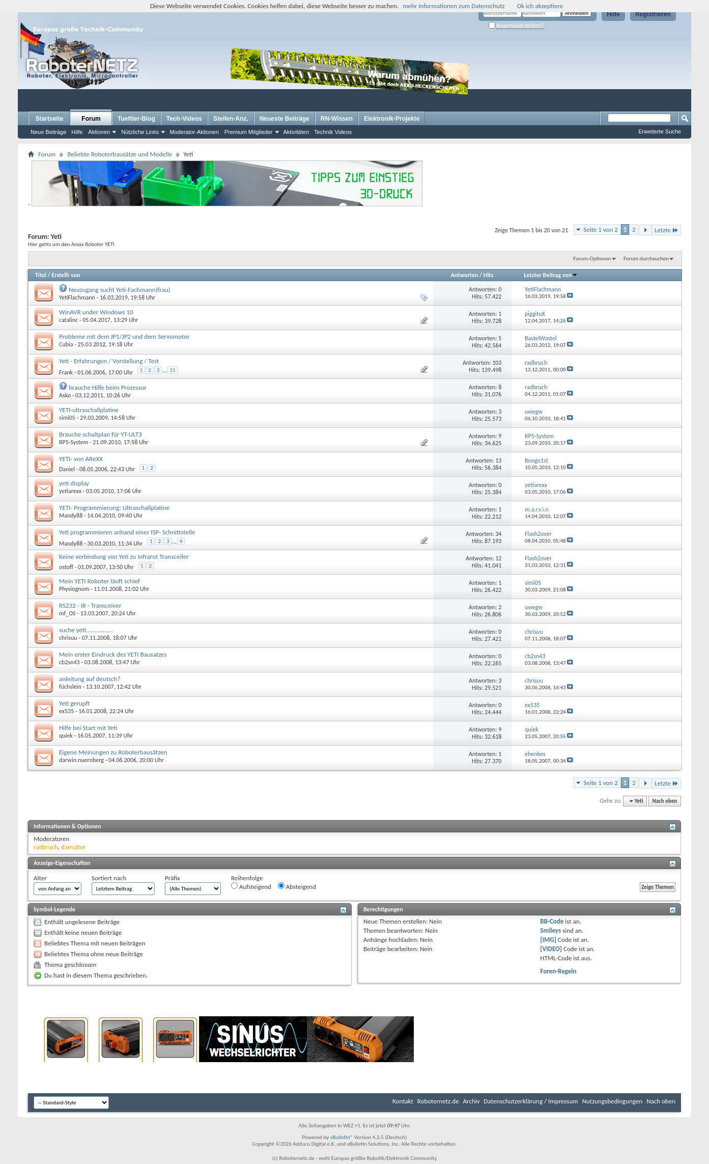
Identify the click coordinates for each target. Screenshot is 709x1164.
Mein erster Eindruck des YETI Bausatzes (113, 654)
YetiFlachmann (77, 297)
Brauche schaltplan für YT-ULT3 (100, 434)
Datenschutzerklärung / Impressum (531, 1101)
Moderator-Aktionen (194, 132)
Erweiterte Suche (659, 131)
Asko (65, 395)
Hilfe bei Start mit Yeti (88, 728)
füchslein (70, 686)
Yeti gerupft (74, 703)
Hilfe (613, 14)
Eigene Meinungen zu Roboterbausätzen (113, 752)
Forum (90, 118)
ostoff (66, 567)
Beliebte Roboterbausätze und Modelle (119, 154)
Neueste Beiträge (284, 118)
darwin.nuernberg (81, 760)
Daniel (67, 469)
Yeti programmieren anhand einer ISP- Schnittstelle (127, 532)
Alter (40, 878)
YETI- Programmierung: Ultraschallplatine (114, 507)
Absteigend (297, 886)
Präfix (172, 878)
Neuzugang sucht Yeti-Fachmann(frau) (120, 289)
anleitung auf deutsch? (89, 679)
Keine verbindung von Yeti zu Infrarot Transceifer (124, 556)
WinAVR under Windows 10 (96, 312)
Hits (488, 275)
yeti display (74, 483)
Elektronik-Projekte (391, 118)
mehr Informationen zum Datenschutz (454, 6)
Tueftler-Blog (136, 118)
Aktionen (99, 132)
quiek (66, 735)
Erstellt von (65, 275)
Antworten (464, 275)
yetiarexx (70, 491)
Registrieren (653, 14)
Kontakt (402, 1101)
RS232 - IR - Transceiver (90, 605)
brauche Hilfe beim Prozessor (108, 387)
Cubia (66, 344)
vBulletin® (341, 1137)
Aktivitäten (296, 132)
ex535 (66, 711)
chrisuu (68, 637)
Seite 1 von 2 (600, 229)
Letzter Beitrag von (551, 275)
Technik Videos (333, 132)
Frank (66, 372)
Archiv (471, 1101)
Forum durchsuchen (646, 258)
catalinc (68, 319)
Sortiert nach (109, 878)
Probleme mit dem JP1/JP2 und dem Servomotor (124, 336)
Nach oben (664, 801)
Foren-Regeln (558, 971)
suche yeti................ (86, 630)
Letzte (666, 230)
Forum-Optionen (592, 258)
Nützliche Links (140, 132)
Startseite (50, 118)
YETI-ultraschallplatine (89, 410)
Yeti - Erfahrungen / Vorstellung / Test (109, 361)
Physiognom (74, 588)
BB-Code (551, 921)
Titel (40, 275)
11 (172, 370)
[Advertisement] (535, 79)
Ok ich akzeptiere (540, 6)
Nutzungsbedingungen (612, 1101)
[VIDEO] (551, 949)
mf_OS (67, 613)
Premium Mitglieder (248, 132)
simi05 (67, 417)
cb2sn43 (69, 662)
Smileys (550, 930)
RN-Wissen (337, 118)
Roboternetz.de (438, 1101)
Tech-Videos (184, 118)
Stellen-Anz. (230, 118)
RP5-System (73, 442)
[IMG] (548, 939)
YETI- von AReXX (81, 459)
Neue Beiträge (48, 132)
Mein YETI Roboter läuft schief (99, 581)
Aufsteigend (251, 886)
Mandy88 (70, 515)
